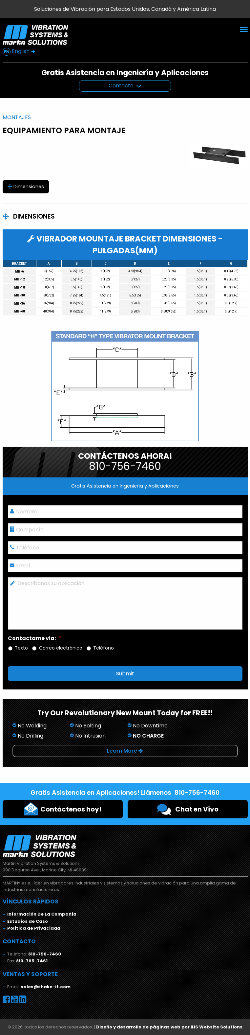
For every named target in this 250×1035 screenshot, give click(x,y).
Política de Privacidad (33, 928)
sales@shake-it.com (46, 987)
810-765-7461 (32, 961)
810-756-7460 (44, 954)
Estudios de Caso (27, 921)
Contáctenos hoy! (62, 808)
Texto (21, 648)
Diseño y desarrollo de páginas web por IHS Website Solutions (169, 1027)
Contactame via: (34, 638)
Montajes (17, 117)
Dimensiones (26, 186)
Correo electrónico (60, 648)
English (19, 51)
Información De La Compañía (41, 914)
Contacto (121, 85)
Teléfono (103, 648)
